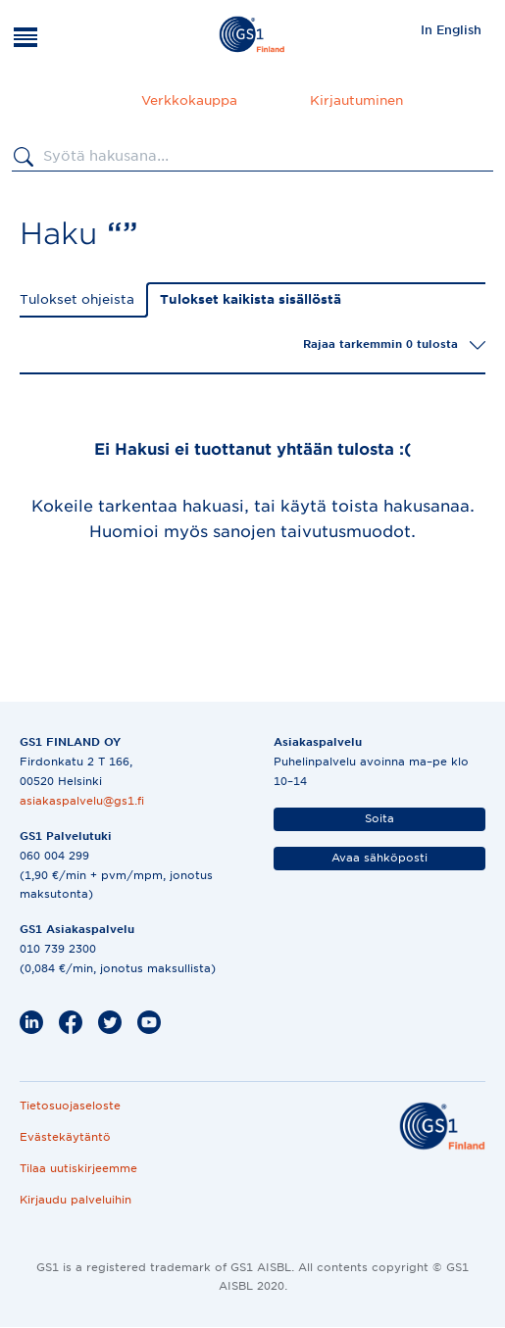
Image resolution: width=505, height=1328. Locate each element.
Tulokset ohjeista (77, 299)
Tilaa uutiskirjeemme (78, 1168)
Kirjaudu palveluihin (75, 1199)
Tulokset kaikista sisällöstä (250, 299)
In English (451, 30)
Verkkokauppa (189, 100)
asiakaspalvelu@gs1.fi (82, 801)
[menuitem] (451, 29)
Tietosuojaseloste (70, 1105)
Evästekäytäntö (65, 1137)
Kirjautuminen (356, 100)
